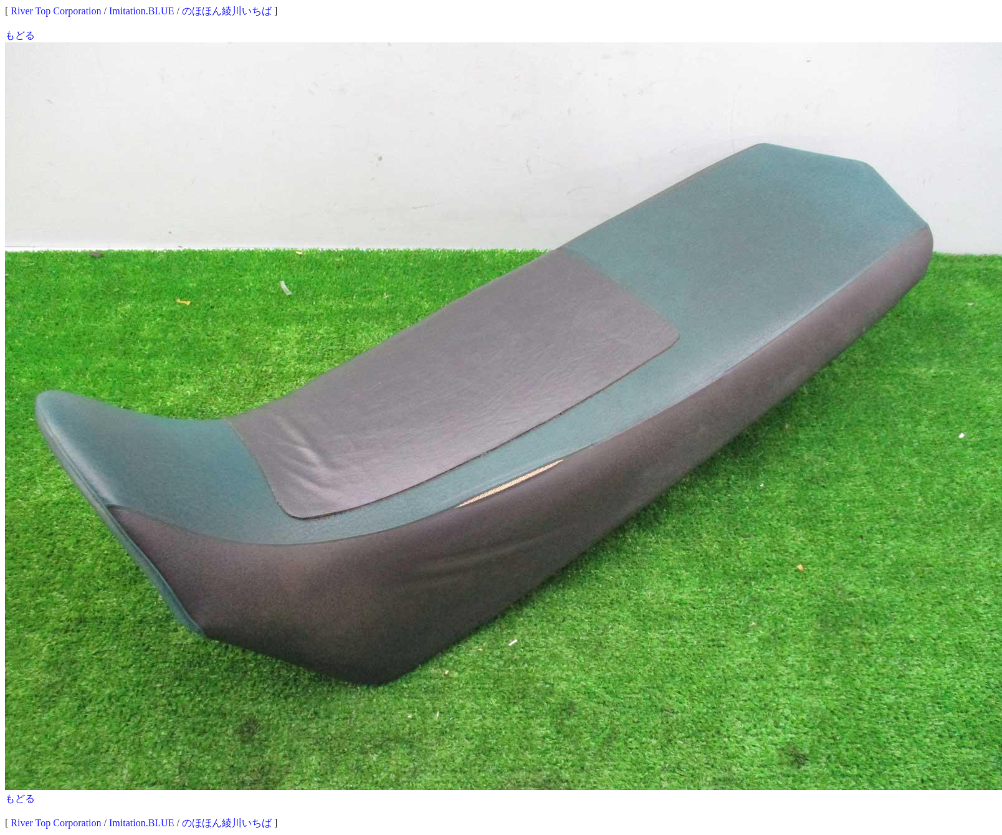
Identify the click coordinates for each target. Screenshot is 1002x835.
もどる (20, 35)
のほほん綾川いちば (227, 11)
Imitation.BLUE (141, 11)
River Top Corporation (56, 11)
